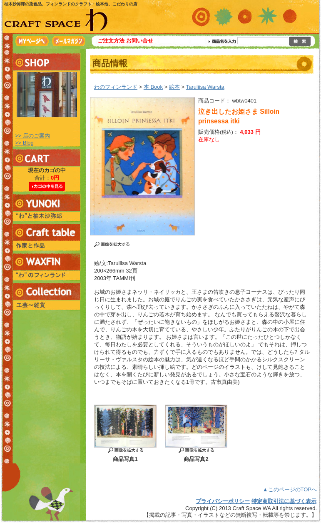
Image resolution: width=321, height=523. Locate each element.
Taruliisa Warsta (205, 87)
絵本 (174, 87)
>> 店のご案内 (32, 136)
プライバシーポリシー (223, 501)
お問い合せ (139, 41)
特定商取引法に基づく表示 (283, 501)
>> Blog (24, 143)
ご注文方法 (110, 41)
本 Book (153, 87)
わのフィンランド (115, 87)
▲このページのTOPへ (290, 489)
